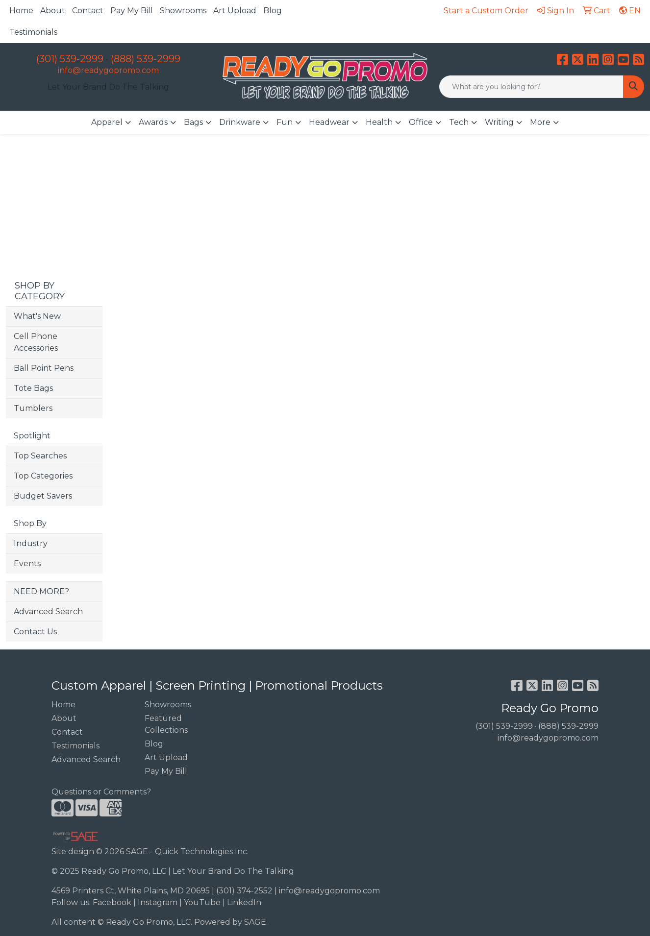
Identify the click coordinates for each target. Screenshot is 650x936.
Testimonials (33, 32)
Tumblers (33, 408)
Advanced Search (48, 611)
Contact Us (35, 631)
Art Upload (234, 10)
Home (21, 10)
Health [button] (379, 122)
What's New (37, 316)
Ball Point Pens (44, 368)
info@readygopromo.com (108, 70)
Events (27, 563)
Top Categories (43, 475)
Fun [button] (284, 122)
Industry (31, 543)
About (52, 10)
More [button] (540, 122)
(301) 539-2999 (69, 59)
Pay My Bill (131, 10)
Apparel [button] (107, 122)
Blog (272, 10)
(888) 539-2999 (145, 59)
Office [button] (421, 122)
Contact (87, 10)
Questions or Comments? (101, 791)
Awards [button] (153, 122)
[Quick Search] (531, 86)
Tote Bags (33, 388)
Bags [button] (193, 122)
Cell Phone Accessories (36, 342)
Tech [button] (459, 122)
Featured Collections (166, 724)
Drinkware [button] (239, 122)
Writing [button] (499, 122)
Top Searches (40, 455)
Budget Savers (43, 496)
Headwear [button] (329, 122)
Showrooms (183, 10)
